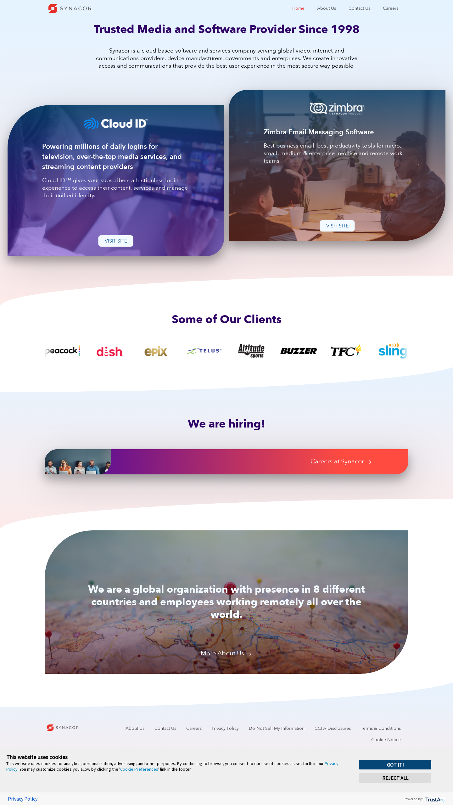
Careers (390, 8)
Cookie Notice (386, 740)
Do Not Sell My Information (277, 728)
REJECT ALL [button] (395, 778)
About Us (326, 8)
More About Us (226, 654)
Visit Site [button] (116, 241)
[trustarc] (434, 799)
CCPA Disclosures (333, 728)
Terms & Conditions (381, 728)
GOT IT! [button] (395, 765)
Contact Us (359, 8)
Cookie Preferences (139, 769)
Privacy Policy (225, 728)
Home (298, 8)
